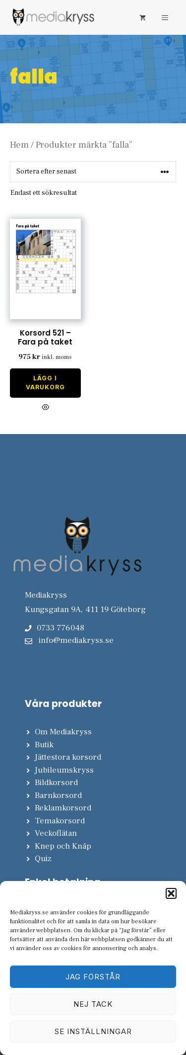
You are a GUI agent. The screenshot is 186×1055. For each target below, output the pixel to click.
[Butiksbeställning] (93, 171)
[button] (171, 893)
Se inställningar (93, 1031)
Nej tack (93, 1004)
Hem (19, 145)
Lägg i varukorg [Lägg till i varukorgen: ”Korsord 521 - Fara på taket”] (45, 382)
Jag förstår (93, 976)
